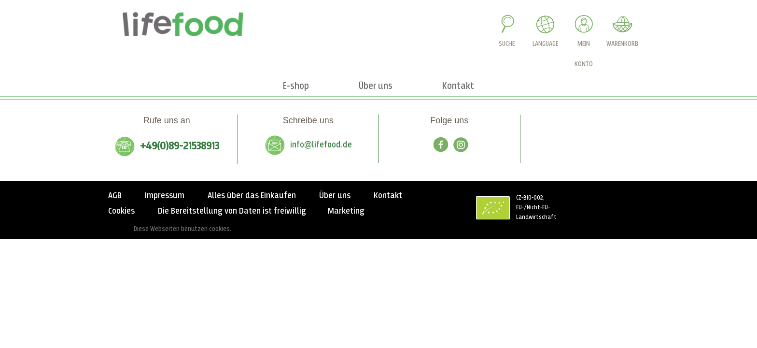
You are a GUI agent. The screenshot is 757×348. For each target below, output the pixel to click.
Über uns (334, 195)
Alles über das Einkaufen (252, 195)
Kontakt (388, 195)
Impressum (164, 195)
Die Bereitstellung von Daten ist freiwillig (232, 211)
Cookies (121, 211)
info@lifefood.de (321, 145)
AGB (115, 195)
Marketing (346, 211)
